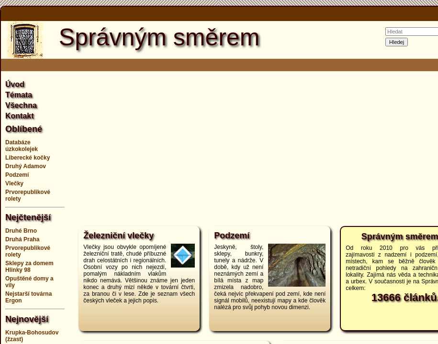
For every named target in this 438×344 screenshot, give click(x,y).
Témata (18, 95)
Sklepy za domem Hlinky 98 (29, 266)
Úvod (14, 84)
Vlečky (14, 183)
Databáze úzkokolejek (21, 145)
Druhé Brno (21, 230)
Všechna (21, 105)
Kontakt (19, 116)
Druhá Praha (22, 239)
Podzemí (17, 175)
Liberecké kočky (27, 157)
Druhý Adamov (25, 166)
